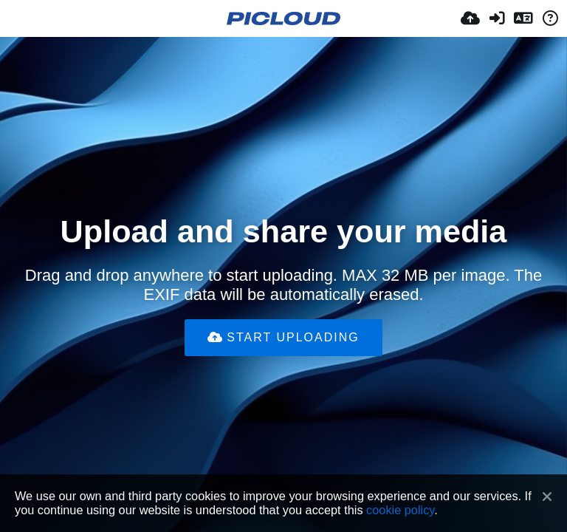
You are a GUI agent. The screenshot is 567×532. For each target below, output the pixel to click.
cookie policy (400, 509)
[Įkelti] (470, 18)
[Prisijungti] (496, 18)
